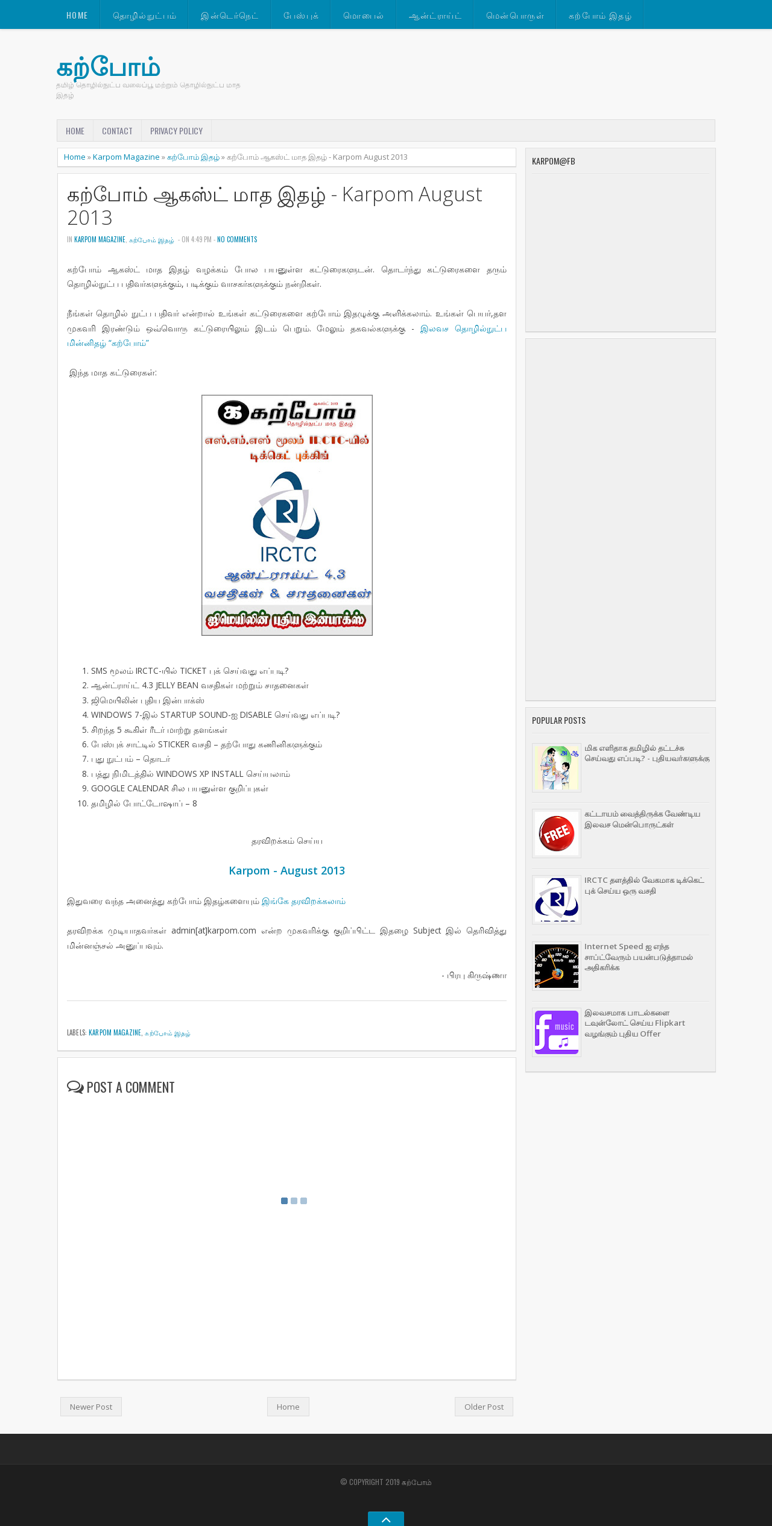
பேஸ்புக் (301, 14)
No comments (237, 239)
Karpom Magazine (126, 156)
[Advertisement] (620, 519)
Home (77, 14)
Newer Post (91, 1406)
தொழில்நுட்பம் (145, 14)
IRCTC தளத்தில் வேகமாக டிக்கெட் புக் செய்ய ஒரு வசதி (644, 885)
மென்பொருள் (515, 14)
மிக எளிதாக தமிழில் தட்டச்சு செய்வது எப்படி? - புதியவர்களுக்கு (646, 753)
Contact (117, 130)
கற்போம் (108, 66)
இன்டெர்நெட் (230, 14)
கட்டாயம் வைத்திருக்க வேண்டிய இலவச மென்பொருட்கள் (642, 818)
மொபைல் (363, 14)
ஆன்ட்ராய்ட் (435, 14)
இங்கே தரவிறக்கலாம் (304, 900)
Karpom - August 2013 (287, 870)
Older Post (484, 1406)
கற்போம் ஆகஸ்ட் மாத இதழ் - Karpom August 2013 (274, 205)
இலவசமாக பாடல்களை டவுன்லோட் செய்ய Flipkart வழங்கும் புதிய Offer (634, 1023)
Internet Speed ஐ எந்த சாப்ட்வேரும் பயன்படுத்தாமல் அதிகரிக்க (638, 957)
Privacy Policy (176, 130)
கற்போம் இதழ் (600, 14)
